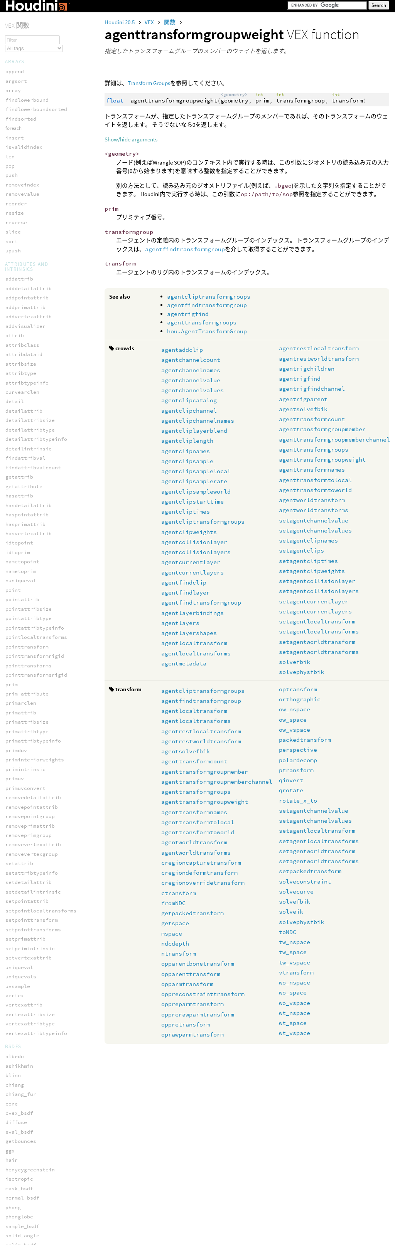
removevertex (23, 825)
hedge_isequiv (25, 1108)
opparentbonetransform (197, 963)
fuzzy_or (17, 482)
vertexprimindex (28, 929)
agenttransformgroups (201, 322)
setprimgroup (23, 1046)
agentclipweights (189, 532)
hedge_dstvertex (28, 1089)
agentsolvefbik (303, 409)
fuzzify (16, 416)
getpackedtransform (192, 913)
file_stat (19, 369)
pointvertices (25, 722)
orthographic (300, 699)
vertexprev (20, 910)
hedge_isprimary (28, 1117)
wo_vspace (294, 1002)
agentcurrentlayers (192, 572)
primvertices (23, 788)
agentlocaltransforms (196, 653)
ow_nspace (294, 709)
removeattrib (23, 797)
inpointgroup (23, 990)
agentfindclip (183, 582)
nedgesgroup (22, 627)
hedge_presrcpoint (31, 1174)
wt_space (293, 1023)
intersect (19, 580)
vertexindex (22, 882)
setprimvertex (25, 844)
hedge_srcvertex (28, 1230)
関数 (170, 22)
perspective (298, 749)
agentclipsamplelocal (196, 471)
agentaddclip (182, 349)
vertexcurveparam (30, 873)
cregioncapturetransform (201, 862)
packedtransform (305, 739)
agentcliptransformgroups (208, 296)
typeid (14, 322)
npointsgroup (23, 1018)
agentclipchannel (189, 410)
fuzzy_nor (19, 453)
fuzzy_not (19, 463)
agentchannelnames (190, 370)
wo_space (293, 992)
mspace (171, 933)
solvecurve (296, 891)
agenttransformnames (312, 469)
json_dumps (20, 294)
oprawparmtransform (192, 1034)
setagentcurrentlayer (313, 601)
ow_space (293, 719)
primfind (17, 741)
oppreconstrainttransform (203, 994)
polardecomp (298, 760)
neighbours (20, 656)
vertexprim (20, 920)
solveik (291, 911)
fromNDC (173, 903)
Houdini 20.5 (120, 22)
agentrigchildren (306, 368)
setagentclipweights (312, 571)
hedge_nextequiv (28, 1146)
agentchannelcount (190, 359)
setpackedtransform (310, 871)
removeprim (20, 816)
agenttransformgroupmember (322, 429)
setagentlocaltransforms (319, 631)
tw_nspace (294, 942)
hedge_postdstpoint (33, 1155)
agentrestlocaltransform (319, 348)
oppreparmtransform (192, 1004)
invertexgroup (25, 1009)
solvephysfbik (301, 671)
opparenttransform (190, 974)
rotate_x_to (298, 800)
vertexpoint (22, 901)
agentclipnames (185, 451)
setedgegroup (23, 835)
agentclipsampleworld (196, 491)
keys (11, 313)
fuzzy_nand (20, 444)
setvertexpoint (27, 854)
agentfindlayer (185, 592)
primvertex (20, 769)
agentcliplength (187, 440)
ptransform (296, 770)
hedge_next (20, 1136)
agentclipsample (187, 461)
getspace (175, 923)
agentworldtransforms (313, 510)
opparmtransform (187, 984)
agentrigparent (303, 399)
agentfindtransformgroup (185, 249)
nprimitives (22, 675)
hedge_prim (20, 1202)
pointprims (20, 703)
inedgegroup (22, 571)
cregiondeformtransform (199, 872)
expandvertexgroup (31, 981)
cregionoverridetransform (203, 882)
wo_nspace (294, 982)
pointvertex (22, 712)
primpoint (19, 750)
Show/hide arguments (131, 139)
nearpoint (19, 609)
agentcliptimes (185, 511)
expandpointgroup (30, 962)
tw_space (293, 952)
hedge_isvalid (25, 1127)
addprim (16, 524)
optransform (298, 689)
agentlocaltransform (194, 643)
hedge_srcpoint (27, 1221)
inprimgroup (22, 999)
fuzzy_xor (19, 491)
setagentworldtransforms (319, 651)
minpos (14, 599)
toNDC (287, 932)
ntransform (178, 953)
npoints (16, 665)
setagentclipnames (308, 540)
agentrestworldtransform (319, 358)
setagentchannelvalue (313, 520)
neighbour (19, 637)
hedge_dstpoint (27, 1079)
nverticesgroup (27, 694)
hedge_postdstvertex (34, 1164)
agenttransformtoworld (315, 490)
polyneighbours (27, 731)
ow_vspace (294, 729)
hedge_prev (20, 1193)
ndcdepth (175, 943)
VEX (150, 22)
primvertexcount (28, 778)
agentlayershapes (189, 633)
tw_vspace (294, 962)
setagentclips (301, 550)
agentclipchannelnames (197, 420)
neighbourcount (27, 646)
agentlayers (180, 623)
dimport (16, 346)
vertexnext (20, 892)
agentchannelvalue (190, 380)
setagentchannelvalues (315, 530)
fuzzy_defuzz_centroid (37, 435)
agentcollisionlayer (194, 542)
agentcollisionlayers (196, 552)
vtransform (296, 972)
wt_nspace (294, 1012)
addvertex (19, 533)
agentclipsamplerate (194, 481)
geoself (16, 552)
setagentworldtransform (317, 641)
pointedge (19, 1240)
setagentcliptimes (308, 561)
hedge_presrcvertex (33, 1183)
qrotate (291, 790)
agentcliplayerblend (194, 430)
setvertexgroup (27, 1056)
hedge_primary (25, 1211)
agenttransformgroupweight (322, 459)
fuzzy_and (19, 425)
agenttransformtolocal (315, 480)
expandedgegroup (28, 952)
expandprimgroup (28, 971)
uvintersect (22, 863)
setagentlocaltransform (317, 621)
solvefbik (294, 661)
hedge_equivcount (30, 1098)
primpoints (20, 759)
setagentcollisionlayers (319, 591)
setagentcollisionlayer (317, 581)
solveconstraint (305, 881)
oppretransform (185, 1024)
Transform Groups (149, 83)
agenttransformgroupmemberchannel (334, 439)
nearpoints (20, 618)
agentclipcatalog (189, 400)
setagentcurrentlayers (315, 611)
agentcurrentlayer (190, 562)
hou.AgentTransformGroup (207, 331)
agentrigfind (188, 314)
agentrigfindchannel (312, 388)
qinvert (291, 780)
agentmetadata (183, 663)
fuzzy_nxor (20, 472)
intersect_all (25, 590)
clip (11, 542)
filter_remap (23, 392)
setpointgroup (25, 1037)
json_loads (20, 304)
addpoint (17, 514)
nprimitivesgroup (30, 1028)
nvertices (19, 684)
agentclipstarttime (192, 501)
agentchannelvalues (192, 390)
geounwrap (19, 561)
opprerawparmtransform (197, 1014)
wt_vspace (294, 1033)
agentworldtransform (312, 500)
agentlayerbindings (192, 613)
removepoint (22, 806)
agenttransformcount (312, 419)
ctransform (178, 893)
